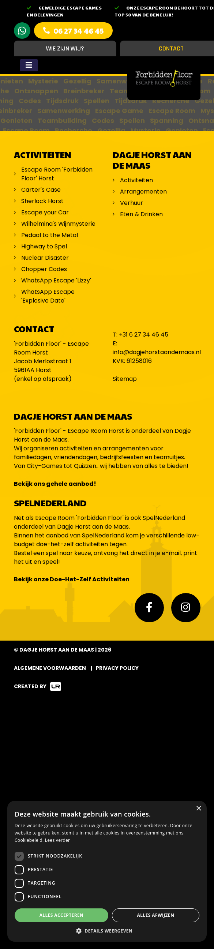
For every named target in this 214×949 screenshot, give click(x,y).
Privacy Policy (117, 668)
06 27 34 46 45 (78, 31)
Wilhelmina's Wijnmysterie (58, 224)
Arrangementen (143, 191)
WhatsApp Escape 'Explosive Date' (48, 296)
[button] (107, 930)
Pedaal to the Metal (50, 235)
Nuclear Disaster (45, 258)
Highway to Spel (44, 246)
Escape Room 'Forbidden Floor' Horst (57, 174)
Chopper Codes (44, 269)
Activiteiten (136, 180)
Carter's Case (41, 189)
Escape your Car (45, 212)
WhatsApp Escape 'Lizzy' (56, 280)
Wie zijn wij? (65, 48)
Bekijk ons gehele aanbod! (55, 484)
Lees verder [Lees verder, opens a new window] (57, 840)
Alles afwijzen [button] (155, 915)
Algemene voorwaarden (50, 668)
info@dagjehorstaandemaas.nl (157, 352)
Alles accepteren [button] (62, 915)
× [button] (198, 808)
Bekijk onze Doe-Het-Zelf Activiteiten (71, 579)
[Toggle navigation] (29, 65)
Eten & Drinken (141, 214)
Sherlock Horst (42, 201)
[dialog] (107, 871)
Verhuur (131, 203)
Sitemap (125, 379)
